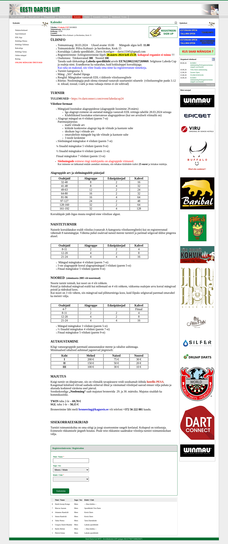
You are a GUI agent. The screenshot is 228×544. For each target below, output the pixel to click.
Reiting (17, 59)
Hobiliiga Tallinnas (22, 45)
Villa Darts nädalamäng (198, 70)
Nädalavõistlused (21, 30)
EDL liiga (18, 37)
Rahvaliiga (19, 48)
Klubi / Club (58, 475)
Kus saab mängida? (18, 17)
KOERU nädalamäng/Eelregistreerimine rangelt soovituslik (201, 65)
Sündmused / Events (119, 17)
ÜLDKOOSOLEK (197, 75)
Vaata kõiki (210, 85)
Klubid (86, 17)
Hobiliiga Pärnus (21, 41)
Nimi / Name (58, 457)
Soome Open (195, 72)
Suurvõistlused (20, 34)
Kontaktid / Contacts (100, 17)
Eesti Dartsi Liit (64, 17)
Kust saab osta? (34, 17)
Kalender (77, 17)
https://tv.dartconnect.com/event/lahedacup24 (97, 98)
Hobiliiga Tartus (21, 52)
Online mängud (20, 55)
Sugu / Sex (57, 466)
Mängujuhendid (49, 17)
